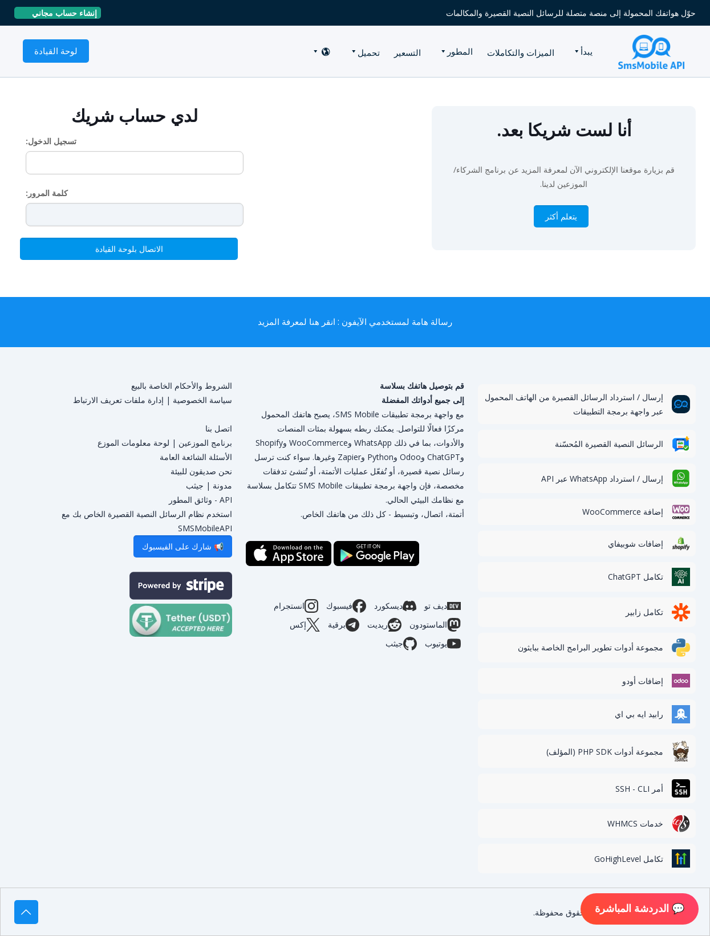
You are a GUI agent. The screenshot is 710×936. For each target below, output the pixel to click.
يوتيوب (443, 643)
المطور (460, 51)
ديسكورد (395, 606)
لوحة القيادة (56, 50)
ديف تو (442, 606)
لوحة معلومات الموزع (133, 442)
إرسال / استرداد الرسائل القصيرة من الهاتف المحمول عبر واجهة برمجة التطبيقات (574, 404)
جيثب (401, 643)
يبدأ (587, 51)
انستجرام (296, 606)
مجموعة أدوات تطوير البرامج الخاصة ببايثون (590, 647)
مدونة (222, 485)
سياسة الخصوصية (202, 399)
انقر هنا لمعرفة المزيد (296, 322)
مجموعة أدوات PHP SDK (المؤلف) (604, 751)
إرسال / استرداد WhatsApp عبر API (602, 478)
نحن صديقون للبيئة (201, 471)
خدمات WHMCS (635, 823)
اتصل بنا (218, 428)
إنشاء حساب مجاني (60, 12)
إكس (305, 625)
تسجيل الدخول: (51, 141)
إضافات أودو (642, 680)
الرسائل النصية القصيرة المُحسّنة (609, 443)
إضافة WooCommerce (622, 511)
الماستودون (435, 625)
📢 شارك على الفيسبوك (183, 546)
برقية (343, 625)
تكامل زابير (644, 612)
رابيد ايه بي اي (639, 714)
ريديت (384, 625)
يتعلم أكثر (561, 216)
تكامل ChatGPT (635, 576)
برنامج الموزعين (205, 442)
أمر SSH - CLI (639, 788)
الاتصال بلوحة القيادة (129, 248)
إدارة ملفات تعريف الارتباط (118, 399)
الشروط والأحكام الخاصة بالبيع (181, 385)
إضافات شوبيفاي (635, 543)
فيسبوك (346, 606)
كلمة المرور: (47, 193)
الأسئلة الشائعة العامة (196, 456)
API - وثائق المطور (200, 499)
